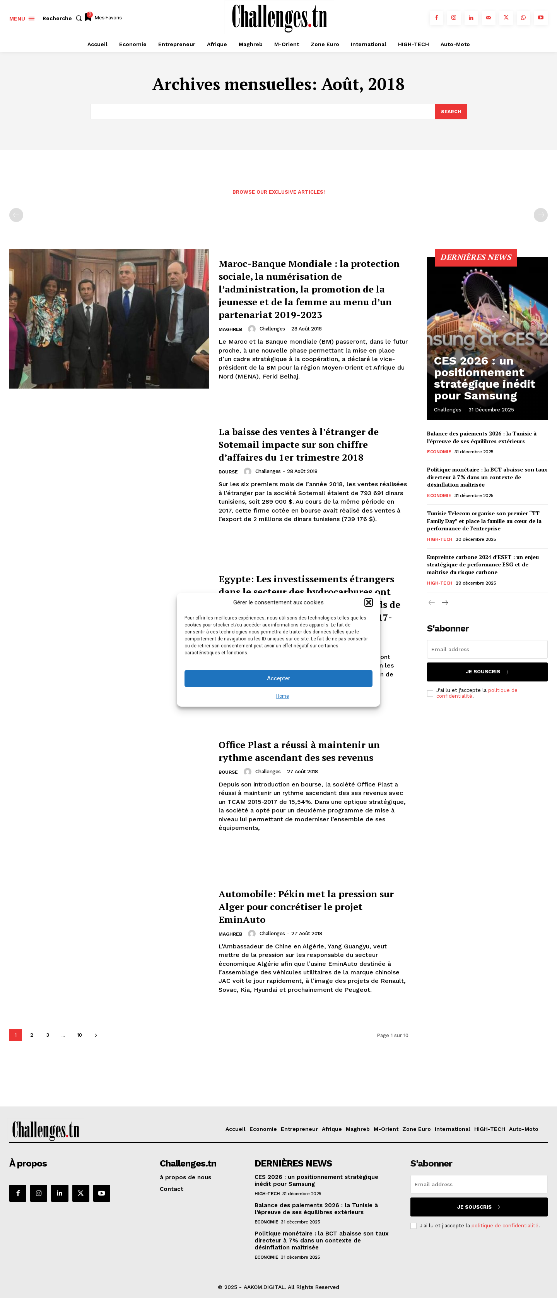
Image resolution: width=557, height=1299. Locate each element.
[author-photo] (255, 336)
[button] (368, 602)
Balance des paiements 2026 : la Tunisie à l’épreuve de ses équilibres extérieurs (481, 438)
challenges (274, 336)
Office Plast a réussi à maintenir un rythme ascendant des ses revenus (308, 751)
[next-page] (95, 1036)
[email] (487, 650)
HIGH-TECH (440, 540)
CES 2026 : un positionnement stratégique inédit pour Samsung (487, 391)
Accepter (278, 678)
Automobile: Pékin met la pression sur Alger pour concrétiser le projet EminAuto (306, 906)
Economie (439, 453)
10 (79, 1036)
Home (282, 696)
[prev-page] (16, 216)
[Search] (450, 112)
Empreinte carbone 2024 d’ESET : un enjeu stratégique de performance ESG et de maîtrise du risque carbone (483, 565)
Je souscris (487, 672)
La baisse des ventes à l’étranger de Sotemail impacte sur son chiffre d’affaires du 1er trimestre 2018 (313, 444)
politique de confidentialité (505, 1226)
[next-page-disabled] (541, 216)
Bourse (229, 479)
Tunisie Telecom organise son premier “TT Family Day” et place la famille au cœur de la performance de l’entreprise (484, 522)
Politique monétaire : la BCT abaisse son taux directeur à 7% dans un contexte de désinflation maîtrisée (487, 478)
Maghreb (231, 337)
